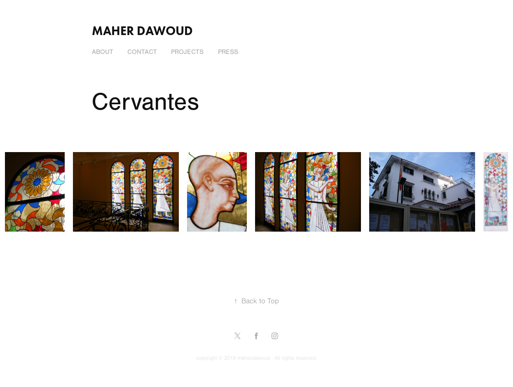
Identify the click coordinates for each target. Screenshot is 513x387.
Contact (142, 52)
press (228, 52)
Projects (187, 52)
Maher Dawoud (142, 30)
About (102, 52)
